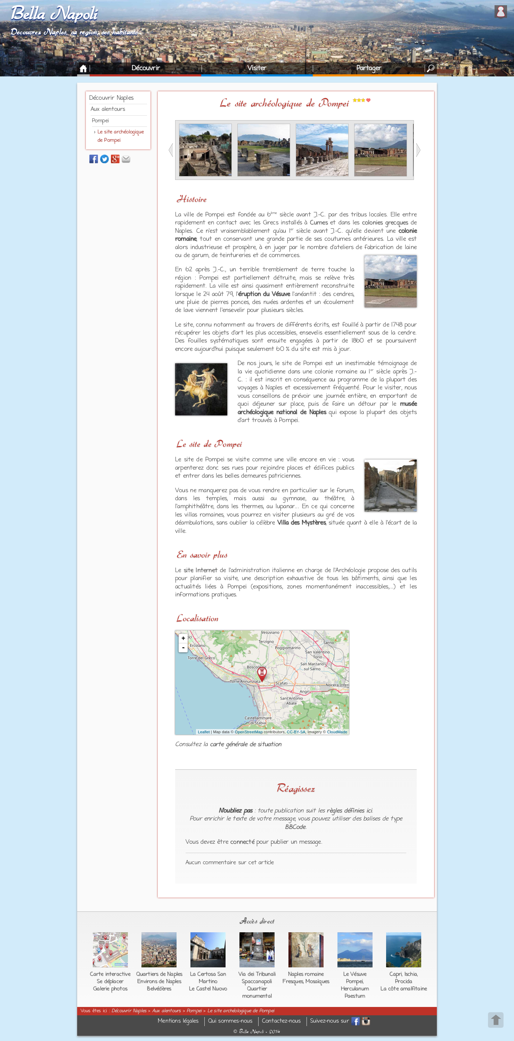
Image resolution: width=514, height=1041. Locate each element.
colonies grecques (385, 223)
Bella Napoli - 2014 (257, 1031)
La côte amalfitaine (404, 989)
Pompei (100, 121)
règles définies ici (349, 811)
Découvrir (146, 68)
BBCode (295, 827)
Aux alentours (108, 109)
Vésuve (281, 294)
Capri (396, 974)
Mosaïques (317, 981)
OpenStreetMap (248, 732)
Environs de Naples (159, 981)
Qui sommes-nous (230, 1021)
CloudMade (337, 732)
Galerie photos (110, 989)
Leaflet (204, 732)
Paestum (355, 996)
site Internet (201, 571)
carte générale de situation (245, 745)
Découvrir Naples (111, 98)
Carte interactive (110, 974)
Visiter (256, 68)
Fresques (293, 981)
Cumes (319, 223)
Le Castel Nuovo (208, 989)
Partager (369, 68)
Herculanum (355, 989)
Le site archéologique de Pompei (240, 1011)
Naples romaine (306, 974)
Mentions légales (178, 1021)
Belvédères (159, 989)
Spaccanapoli (257, 981)
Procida (403, 981)
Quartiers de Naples (159, 974)
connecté (242, 842)
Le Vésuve (355, 974)
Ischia (411, 974)
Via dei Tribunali (257, 974)
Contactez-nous (281, 1021)
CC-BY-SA (296, 732)
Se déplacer (110, 981)
